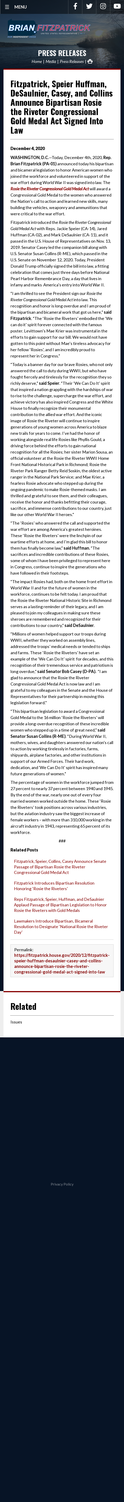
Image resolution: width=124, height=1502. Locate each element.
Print (90, 61)
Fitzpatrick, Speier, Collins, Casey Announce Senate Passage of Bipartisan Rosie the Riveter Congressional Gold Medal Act (60, 867)
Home (37, 61)
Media (51, 61)
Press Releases (62, 53)
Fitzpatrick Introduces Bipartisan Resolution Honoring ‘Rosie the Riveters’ (54, 885)
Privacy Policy (62, 1184)
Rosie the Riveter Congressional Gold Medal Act (49, 188)
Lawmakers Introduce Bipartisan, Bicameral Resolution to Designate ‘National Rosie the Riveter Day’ (61, 926)
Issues (16, 1021)
